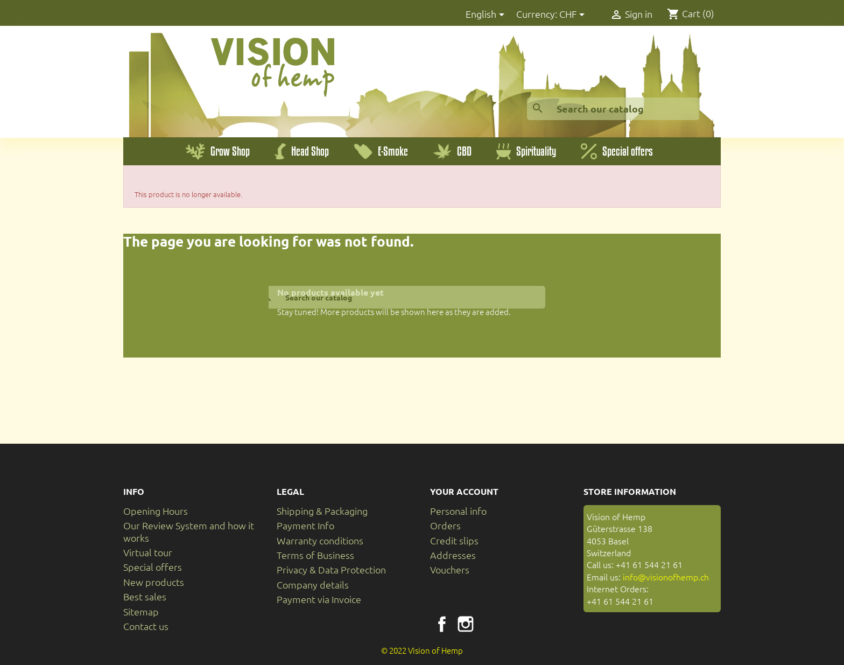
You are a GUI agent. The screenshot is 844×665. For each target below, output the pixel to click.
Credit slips (454, 540)
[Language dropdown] (487, 15)
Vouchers (449, 569)
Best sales (144, 596)
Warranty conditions (320, 540)
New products (153, 582)
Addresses (453, 555)
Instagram (465, 624)
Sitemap (141, 611)
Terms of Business (315, 555)
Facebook (442, 624)
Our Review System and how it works (188, 531)
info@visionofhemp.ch (666, 577)
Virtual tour (147, 552)
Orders (445, 525)
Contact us (145, 626)
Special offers (152, 567)
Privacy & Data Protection (331, 569)
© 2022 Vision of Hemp (422, 650)
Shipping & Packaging (322, 511)
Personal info (458, 511)
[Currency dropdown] (573, 15)
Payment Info (305, 525)
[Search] (613, 108)
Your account (464, 491)
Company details (313, 584)
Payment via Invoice (319, 599)
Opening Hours (155, 511)
